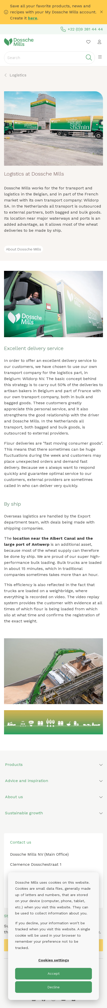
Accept (54, 973)
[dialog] (53, 936)
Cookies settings (53, 960)
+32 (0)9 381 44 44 (82, 29)
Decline (53, 987)
